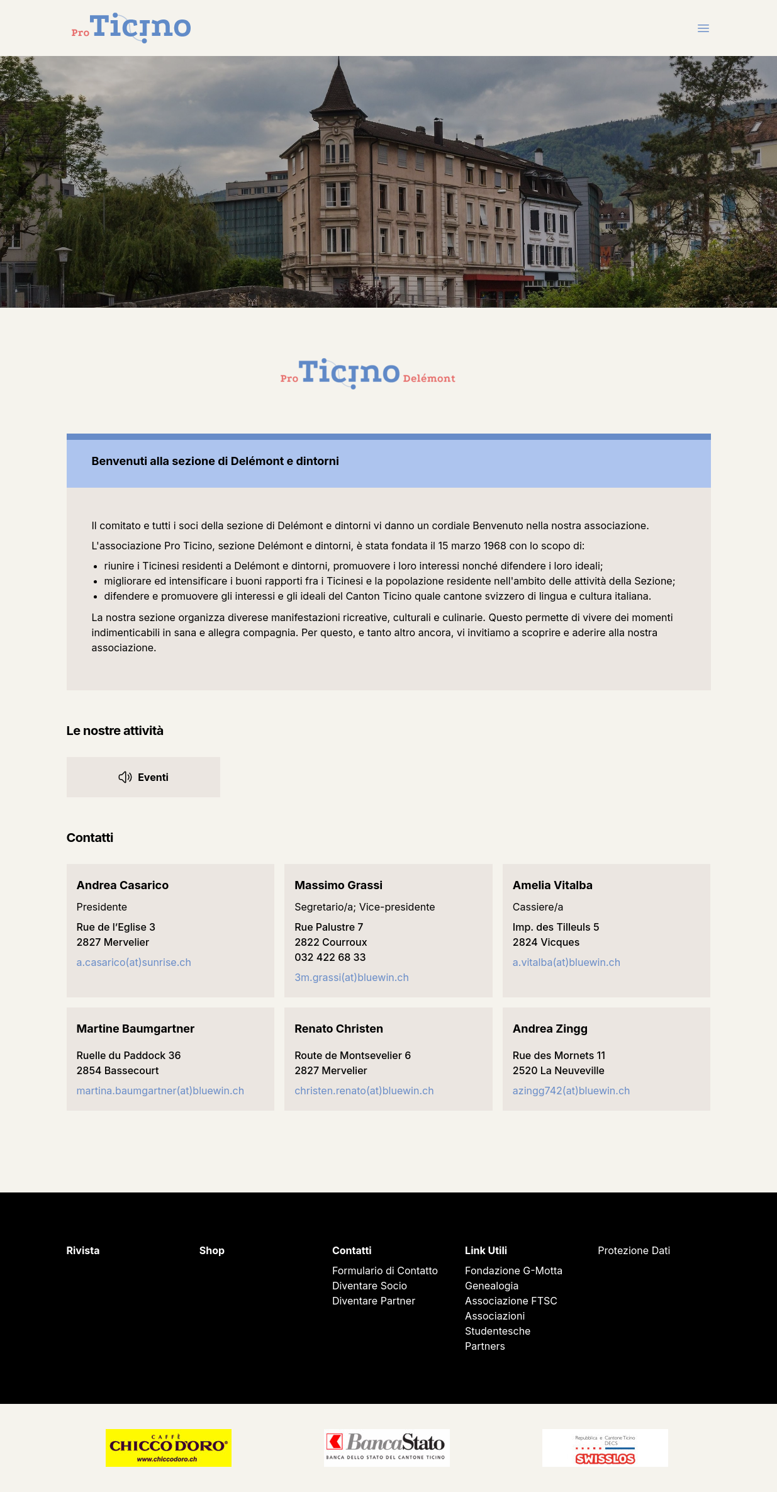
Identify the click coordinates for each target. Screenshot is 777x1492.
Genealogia (491, 1285)
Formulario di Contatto (385, 1270)
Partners (485, 1346)
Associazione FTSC (511, 1300)
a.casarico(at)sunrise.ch (134, 962)
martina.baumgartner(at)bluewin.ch (161, 1090)
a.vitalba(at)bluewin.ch (566, 962)
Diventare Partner (373, 1300)
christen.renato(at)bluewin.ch (363, 1090)
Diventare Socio (369, 1285)
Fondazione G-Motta (513, 1270)
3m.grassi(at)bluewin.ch (351, 977)
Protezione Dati (634, 1250)
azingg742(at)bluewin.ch (571, 1090)
